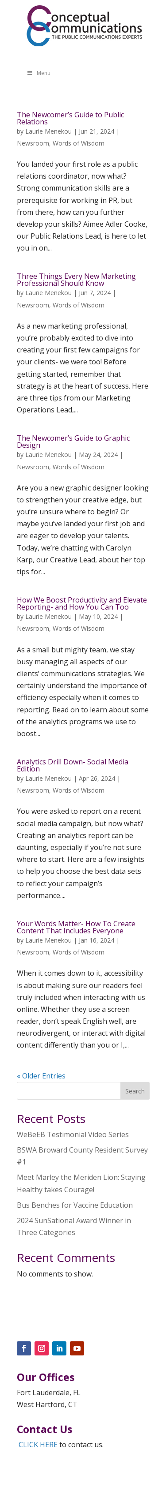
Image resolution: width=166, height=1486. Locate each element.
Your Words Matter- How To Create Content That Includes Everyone (76, 927)
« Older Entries (41, 1076)
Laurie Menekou (48, 131)
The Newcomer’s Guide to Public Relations (70, 118)
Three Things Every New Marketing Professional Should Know (76, 279)
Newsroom (33, 143)
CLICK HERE (38, 1444)
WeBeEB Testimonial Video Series (73, 1134)
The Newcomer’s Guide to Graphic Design (73, 441)
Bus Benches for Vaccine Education (75, 1205)
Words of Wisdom (78, 143)
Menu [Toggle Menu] (38, 73)
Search (135, 1091)
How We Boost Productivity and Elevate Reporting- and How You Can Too (82, 603)
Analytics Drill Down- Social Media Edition (72, 765)
